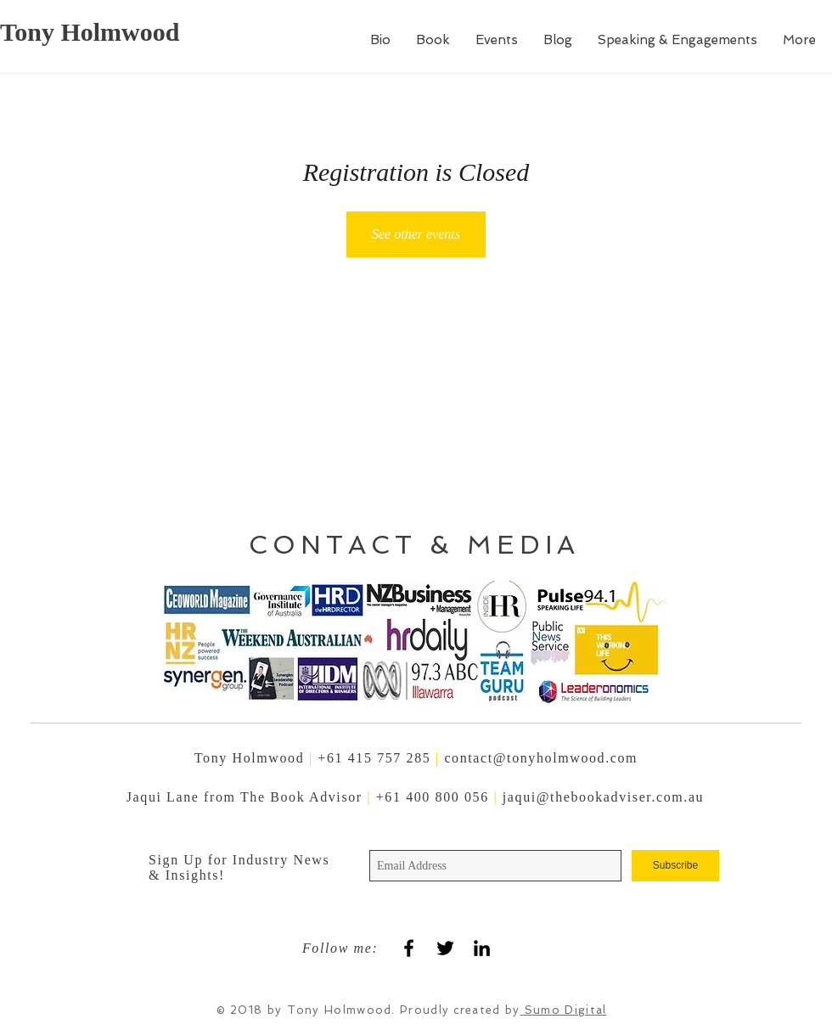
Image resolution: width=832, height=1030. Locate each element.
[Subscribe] (675, 865)
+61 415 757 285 (374, 758)
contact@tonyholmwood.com (541, 758)
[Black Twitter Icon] (445, 948)
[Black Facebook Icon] (408, 948)
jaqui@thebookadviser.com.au (603, 797)
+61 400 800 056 (435, 797)
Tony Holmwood (89, 32)
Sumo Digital (563, 1010)
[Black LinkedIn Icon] (481, 948)
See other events (416, 234)
